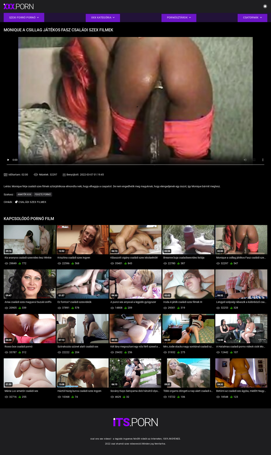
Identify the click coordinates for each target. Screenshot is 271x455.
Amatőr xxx (24, 194)
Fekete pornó (43, 194)
